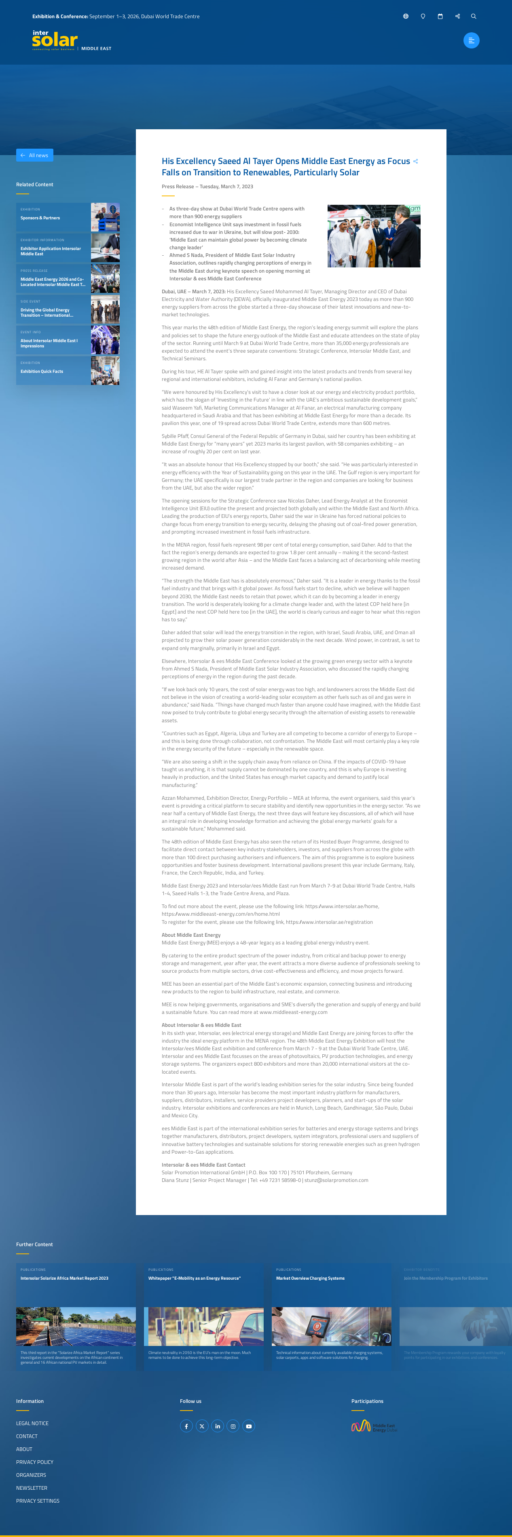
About (24, 1449)
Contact (27, 1436)
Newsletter (31, 1488)
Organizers (31, 1475)
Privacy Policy (34, 1462)
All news (32, 155)
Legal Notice (32, 1423)
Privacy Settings (37, 1501)
